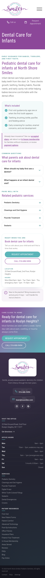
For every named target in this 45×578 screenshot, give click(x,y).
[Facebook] (22, 406)
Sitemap (17, 575)
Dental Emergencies (9, 499)
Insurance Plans (8, 534)
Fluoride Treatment (9, 486)
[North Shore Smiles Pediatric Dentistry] (15, 9)
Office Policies (7, 531)
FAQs (4, 551)
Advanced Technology (10, 524)
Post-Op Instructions (9, 528)
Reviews (5, 548)
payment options (11, 145)
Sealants (5, 496)
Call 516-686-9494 (22, 261)
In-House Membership (10, 541)
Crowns (4, 503)
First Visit (5, 514)
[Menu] (39, 9)
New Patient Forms (9, 517)
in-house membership (30, 139)
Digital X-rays (6, 489)
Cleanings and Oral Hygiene (12, 483)
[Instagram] (16, 406)
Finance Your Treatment (10, 538)
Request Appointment (22, 254)
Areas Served (7, 544)
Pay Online (5, 558)
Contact (4, 575)
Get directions (8, 432)
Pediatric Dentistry (8, 479)
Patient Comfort (8, 521)
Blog (3, 555)
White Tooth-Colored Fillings (12, 493)
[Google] (28, 406)
